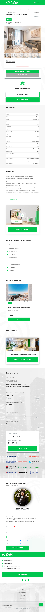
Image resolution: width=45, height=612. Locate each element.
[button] (38, 39)
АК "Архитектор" (36, 16)
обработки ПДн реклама (20, 543)
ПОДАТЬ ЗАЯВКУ (22, 448)
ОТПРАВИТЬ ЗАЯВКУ (17, 547)
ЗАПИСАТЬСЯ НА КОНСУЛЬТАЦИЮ (22, 359)
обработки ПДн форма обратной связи (23, 540)
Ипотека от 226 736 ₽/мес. (22, 66)
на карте (8, 23)
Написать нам (22, 574)
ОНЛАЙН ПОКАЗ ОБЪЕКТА (22, 229)
